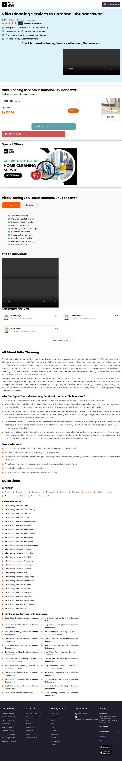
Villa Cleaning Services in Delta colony (19, 553)
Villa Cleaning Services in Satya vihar (18, 589)
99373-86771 (82, 706)
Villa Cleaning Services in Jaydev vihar (19, 546)
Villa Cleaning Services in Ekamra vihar (19, 585)
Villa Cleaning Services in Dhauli (16, 498)
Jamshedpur (9, 488)
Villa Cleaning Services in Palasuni (17, 581)
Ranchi (7, 484)
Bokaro (22, 488)
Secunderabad (36, 488)
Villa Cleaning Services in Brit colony (18, 518)
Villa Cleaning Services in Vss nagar (18, 577)
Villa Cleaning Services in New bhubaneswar (21, 514)
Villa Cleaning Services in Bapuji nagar (19, 522)
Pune (110, 484)
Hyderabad (50, 484)
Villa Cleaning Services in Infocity (17, 510)
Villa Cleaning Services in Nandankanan (19, 573)
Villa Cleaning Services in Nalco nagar (19, 534)
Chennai (63, 484)
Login (28, 727)
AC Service (6, 716)
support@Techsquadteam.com (86, 712)
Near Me (29, 716)
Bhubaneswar (21, 484)
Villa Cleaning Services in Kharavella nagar (21, 502)
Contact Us (30, 720)
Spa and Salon (7, 720)
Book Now (111, 117)
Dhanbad (75, 484)
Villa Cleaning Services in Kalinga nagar (19, 569)
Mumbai (88, 484)
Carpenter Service (8, 727)
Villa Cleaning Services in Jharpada (18, 542)
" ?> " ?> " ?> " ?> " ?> (40, 101)
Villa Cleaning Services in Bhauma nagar (20, 526)
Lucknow (51, 488)
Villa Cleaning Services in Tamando (18, 561)
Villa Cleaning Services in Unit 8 (16, 565)
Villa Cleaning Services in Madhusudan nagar (22, 597)
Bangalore (36, 484)
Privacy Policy (31, 709)
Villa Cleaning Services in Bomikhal (18, 550)
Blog (28, 713)
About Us (29, 723)
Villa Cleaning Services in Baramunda (19, 530)
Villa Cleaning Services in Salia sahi (18, 506)
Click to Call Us (45, 126)
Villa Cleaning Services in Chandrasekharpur (21, 538)
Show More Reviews (61, 333)
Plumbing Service (8, 730)
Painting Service (8, 713)
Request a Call (83, 126)
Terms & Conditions (33, 706)
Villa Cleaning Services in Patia (16, 601)
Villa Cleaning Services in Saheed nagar (19, 593)
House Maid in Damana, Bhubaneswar (19, 685)
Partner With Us (32, 730)
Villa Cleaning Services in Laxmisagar (18, 557)
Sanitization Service (9, 734)
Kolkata (100, 484)
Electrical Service (8, 723)
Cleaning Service (8, 706)
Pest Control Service (9, 709)
